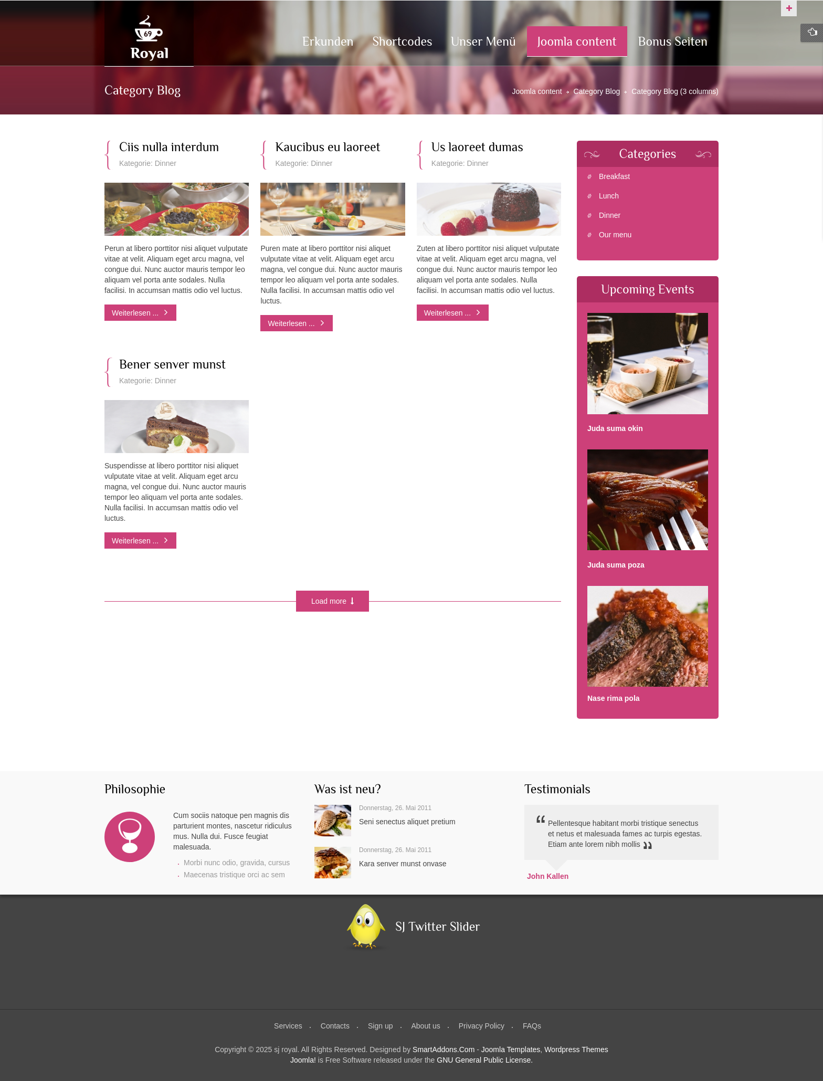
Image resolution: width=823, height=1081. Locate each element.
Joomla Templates (511, 1049)
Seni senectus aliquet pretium (407, 821)
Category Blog (597, 91)
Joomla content (537, 91)
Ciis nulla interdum (169, 147)
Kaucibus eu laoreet (327, 147)
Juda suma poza (616, 565)
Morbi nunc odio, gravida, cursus (237, 862)
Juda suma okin (615, 428)
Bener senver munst (172, 364)
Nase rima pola (613, 698)
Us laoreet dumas (477, 147)
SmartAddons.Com (443, 1049)
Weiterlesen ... (136, 313)
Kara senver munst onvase (403, 863)
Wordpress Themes (576, 1049)
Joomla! (303, 1060)
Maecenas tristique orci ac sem (234, 874)
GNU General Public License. (485, 1060)
